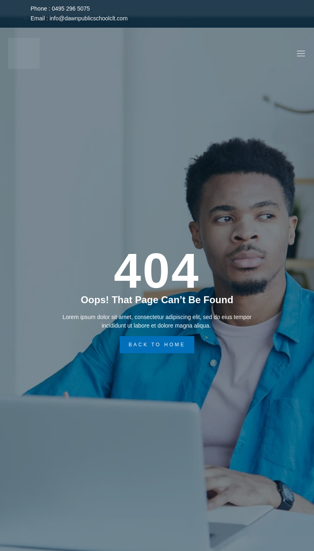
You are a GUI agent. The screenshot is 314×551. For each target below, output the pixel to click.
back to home (157, 345)
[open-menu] (300, 54)
